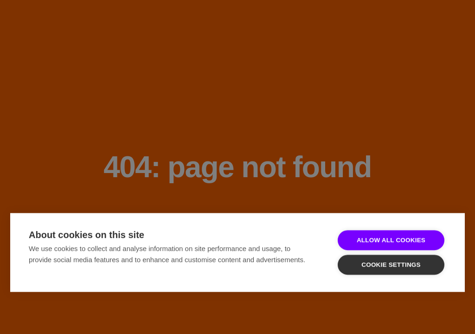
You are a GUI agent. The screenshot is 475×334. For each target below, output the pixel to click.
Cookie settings (391, 264)
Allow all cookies (391, 240)
